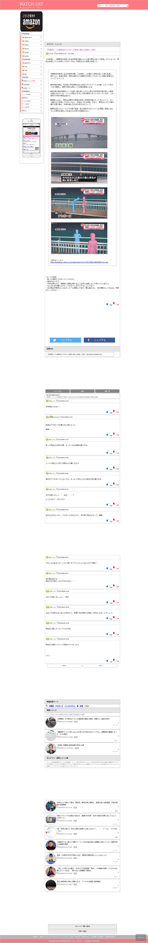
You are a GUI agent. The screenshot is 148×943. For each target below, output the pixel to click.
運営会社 (42, 937)
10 (47, 591)
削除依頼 (100, 937)
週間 (26, 63)
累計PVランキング (79, 764)
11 (47, 607)
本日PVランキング (85, 762)
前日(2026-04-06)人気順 (100, 762)
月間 (24, 66)
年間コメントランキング (53, 766)
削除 (92, 397)
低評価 (25, 56)
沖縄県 (51, 706)
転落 (81, 706)
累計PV (25, 48)
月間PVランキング (54, 764)
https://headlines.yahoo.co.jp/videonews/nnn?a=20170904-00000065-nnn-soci (79, 262)
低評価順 (87, 397)
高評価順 (80, 397)
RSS (71, 937)
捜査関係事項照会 (110, 937)
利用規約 (35, 937)
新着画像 (25, 84)
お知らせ (77, 937)
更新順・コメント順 (72, 762)
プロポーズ (59, 706)
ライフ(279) (25, 107)
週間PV (27, 37)
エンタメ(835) (26, 101)
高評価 (25, 52)
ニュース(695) (26, 94)
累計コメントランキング (70, 766)
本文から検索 (68, 714)
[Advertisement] (65, 26)
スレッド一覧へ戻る (82, 926)
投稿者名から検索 (79, 714)
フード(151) (25, 104)
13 (47, 639)
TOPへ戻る (82, 931)
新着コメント (28, 81)
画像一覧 (107, 391)
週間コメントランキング (94, 764)
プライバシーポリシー (53, 937)
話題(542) (25, 97)
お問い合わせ (85, 937)
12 (47, 623)
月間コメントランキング (110, 764)
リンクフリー (65, 937)
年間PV (25, 45)
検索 (82, 391)
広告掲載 (93, 937)
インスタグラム (69, 706)
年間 (24, 70)
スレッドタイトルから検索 (54, 714)
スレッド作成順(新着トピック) (55, 762)
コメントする (57, 391)
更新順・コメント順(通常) (54, 397)
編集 (96, 397)
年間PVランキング (67, 764)
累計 (24, 74)
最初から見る (68, 397)
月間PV (25, 41)
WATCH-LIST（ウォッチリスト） (73, 941)
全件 (74, 397)
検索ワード (26, 88)
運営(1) (24, 110)
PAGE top (141, 937)
